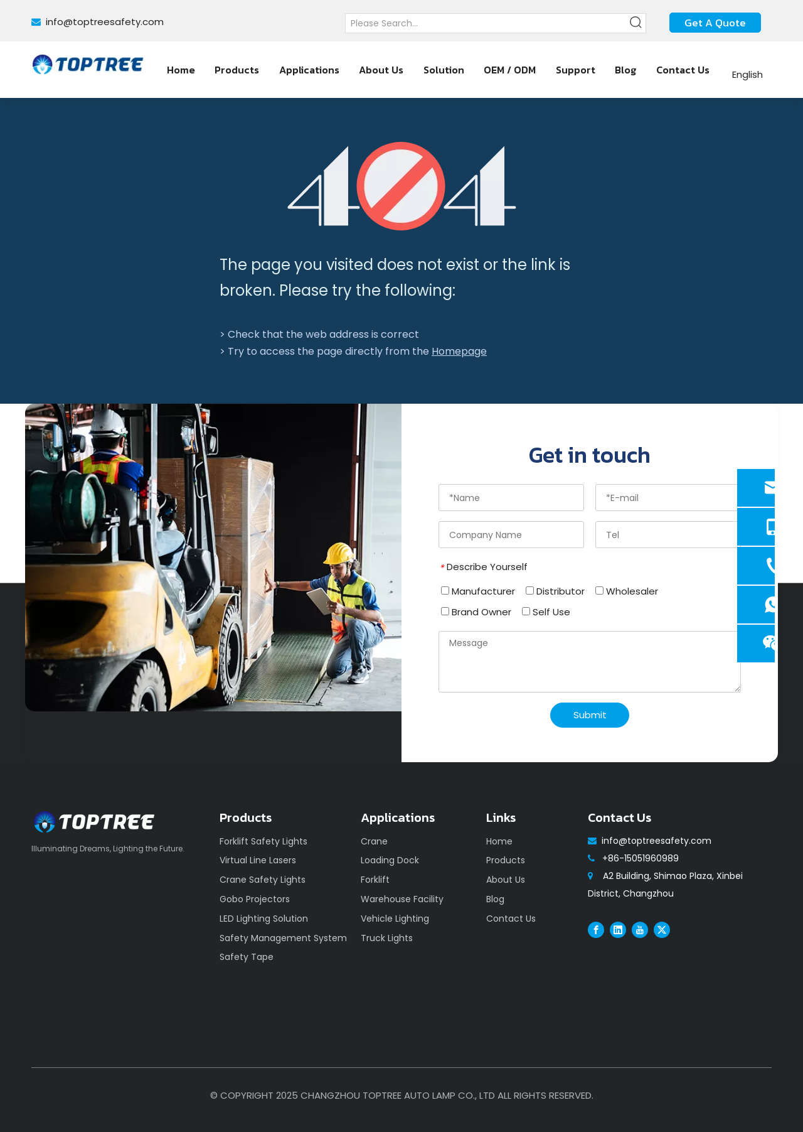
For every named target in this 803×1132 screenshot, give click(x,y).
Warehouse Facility (402, 899)
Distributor (555, 591)
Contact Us (511, 918)
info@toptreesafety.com (105, 21)
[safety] (213, 557)
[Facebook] (596, 930)
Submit (590, 714)
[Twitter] (662, 930)
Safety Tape (247, 957)
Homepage (459, 351)
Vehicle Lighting (395, 918)
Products (505, 860)
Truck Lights (387, 938)
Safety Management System (283, 938)
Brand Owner (476, 611)
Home (499, 841)
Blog (495, 899)
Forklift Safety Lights (263, 841)
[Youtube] (640, 930)
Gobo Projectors (255, 899)
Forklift (375, 879)
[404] (401, 186)
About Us (505, 879)
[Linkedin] (618, 930)
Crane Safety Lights (263, 879)
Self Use (546, 611)
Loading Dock (390, 860)
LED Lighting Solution (264, 918)
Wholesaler (626, 591)
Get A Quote (715, 22)
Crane (374, 841)
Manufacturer (478, 591)
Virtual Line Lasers (258, 860)
